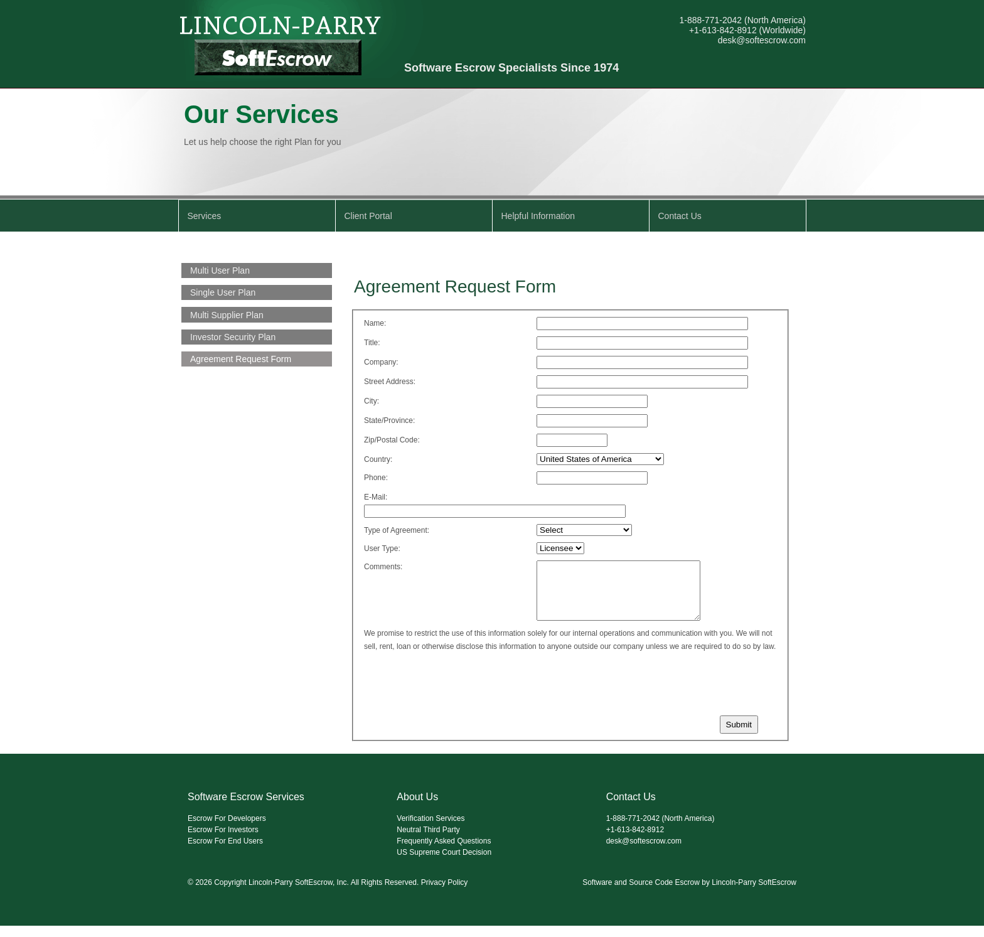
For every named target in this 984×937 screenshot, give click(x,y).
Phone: (376, 477)
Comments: (383, 566)
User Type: (382, 548)
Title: (372, 342)
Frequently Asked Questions (444, 852)
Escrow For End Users (225, 852)
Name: (375, 323)
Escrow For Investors (223, 841)
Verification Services (430, 829)
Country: (378, 459)
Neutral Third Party (428, 841)
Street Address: (389, 381)
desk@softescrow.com (762, 40)
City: (371, 401)
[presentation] (456, 692)
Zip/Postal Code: (392, 440)
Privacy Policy (444, 893)
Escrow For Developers (227, 829)
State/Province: (389, 420)
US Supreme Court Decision (444, 863)
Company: (381, 362)
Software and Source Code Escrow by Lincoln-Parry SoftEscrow (689, 893)
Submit (739, 736)
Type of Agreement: (396, 530)
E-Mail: (375, 497)
